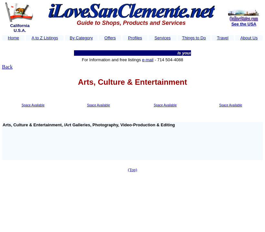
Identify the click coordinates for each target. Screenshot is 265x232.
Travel (222, 37)
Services (162, 37)
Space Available (33, 105)
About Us (249, 37)
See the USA (243, 24)
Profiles (135, 37)
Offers (110, 37)
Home (13, 37)
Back (7, 67)
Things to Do (194, 37)
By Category (81, 37)
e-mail (148, 59)
